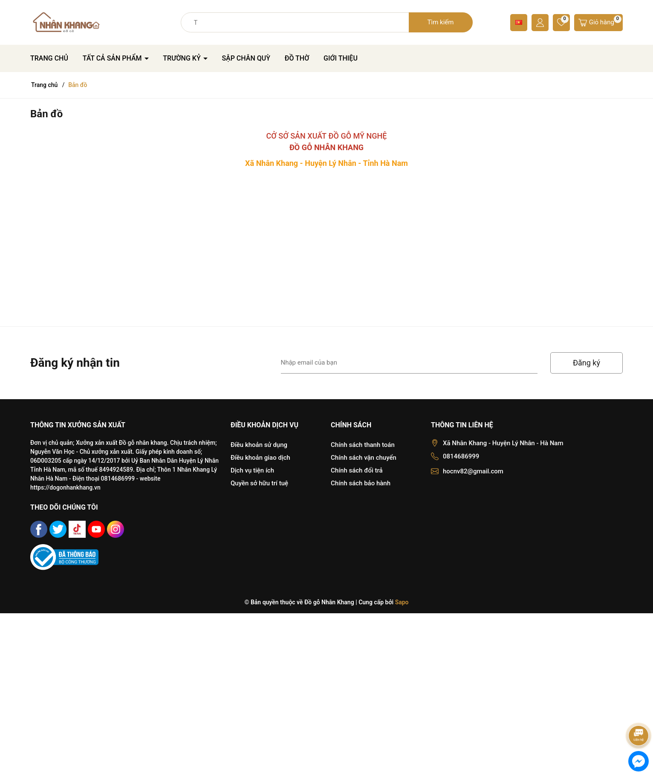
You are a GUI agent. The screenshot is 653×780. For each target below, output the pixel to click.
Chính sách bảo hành (360, 483)
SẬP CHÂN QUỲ (246, 58)
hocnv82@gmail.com (473, 471)
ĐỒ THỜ (297, 58)
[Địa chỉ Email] (409, 363)
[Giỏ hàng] (598, 22)
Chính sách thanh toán (363, 445)
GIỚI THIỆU (341, 58)
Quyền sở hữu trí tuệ (259, 483)
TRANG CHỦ (49, 58)
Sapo (402, 602)
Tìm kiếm (441, 22)
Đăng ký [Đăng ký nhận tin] (586, 362)
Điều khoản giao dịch (260, 457)
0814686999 (461, 456)
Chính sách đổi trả (357, 470)
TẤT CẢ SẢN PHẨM (113, 58)
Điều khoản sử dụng (259, 445)
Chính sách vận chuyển (363, 457)
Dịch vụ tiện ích (252, 470)
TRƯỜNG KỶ (182, 58)
